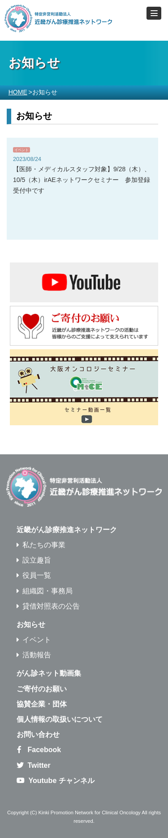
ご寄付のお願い (42, 689)
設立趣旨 (36, 560)
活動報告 (36, 655)
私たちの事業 (43, 545)
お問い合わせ (38, 734)
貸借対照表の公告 (51, 606)
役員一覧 (36, 575)
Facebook (44, 749)
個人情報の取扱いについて (60, 719)
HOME (18, 92)
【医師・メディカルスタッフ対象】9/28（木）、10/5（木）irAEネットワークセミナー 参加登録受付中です (82, 179)
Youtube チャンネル (61, 780)
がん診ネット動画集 (49, 673)
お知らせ (31, 624)
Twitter (38, 765)
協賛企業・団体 (42, 704)
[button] (153, 13)
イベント (21, 150)
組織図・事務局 (47, 591)
